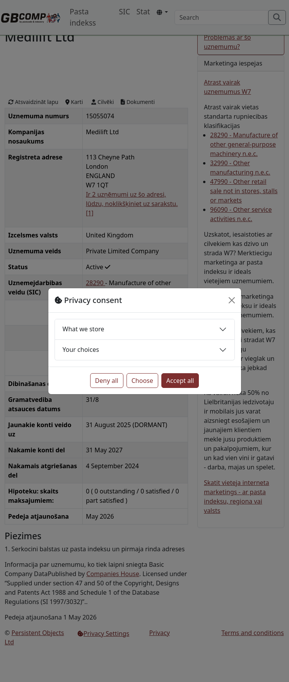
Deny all (106, 380)
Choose (142, 380)
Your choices (81, 349)
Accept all (180, 380)
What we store (83, 329)
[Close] (232, 300)
